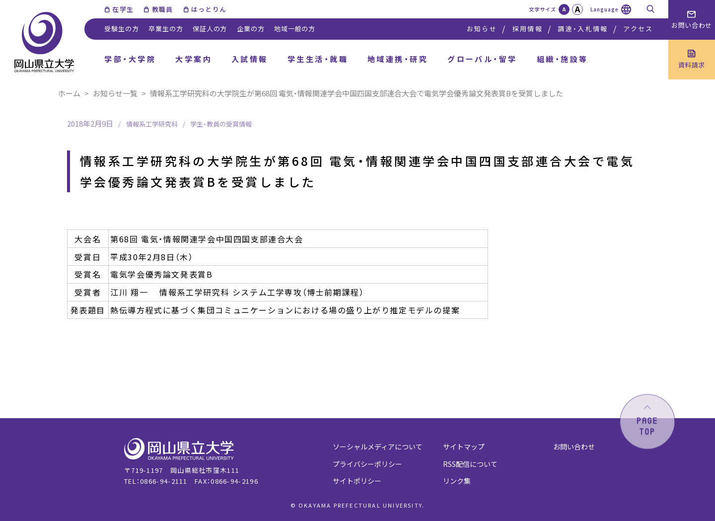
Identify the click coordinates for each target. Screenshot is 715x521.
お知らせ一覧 (115, 93)
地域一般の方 (294, 28)
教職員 (162, 9)
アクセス (638, 28)
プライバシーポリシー (367, 464)
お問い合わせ (574, 446)
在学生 (123, 9)
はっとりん (209, 9)
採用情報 (527, 28)
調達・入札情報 (583, 28)
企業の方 (250, 28)
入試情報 (249, 59)
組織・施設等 (562, 59)
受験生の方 (121, 28)
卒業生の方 (165, 28)
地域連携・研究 (397, 59)
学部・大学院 (130, 59)
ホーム (69, 93)
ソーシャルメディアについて (378, 446)
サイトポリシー (357, 481)
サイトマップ (464, 446)
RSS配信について (470, 464)
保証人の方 (210, 28)
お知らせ (482, 28)
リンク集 (457, 481)
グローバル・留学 (482, 59)
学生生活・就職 (317, 59)
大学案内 (193, 59)
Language (604, 9)
